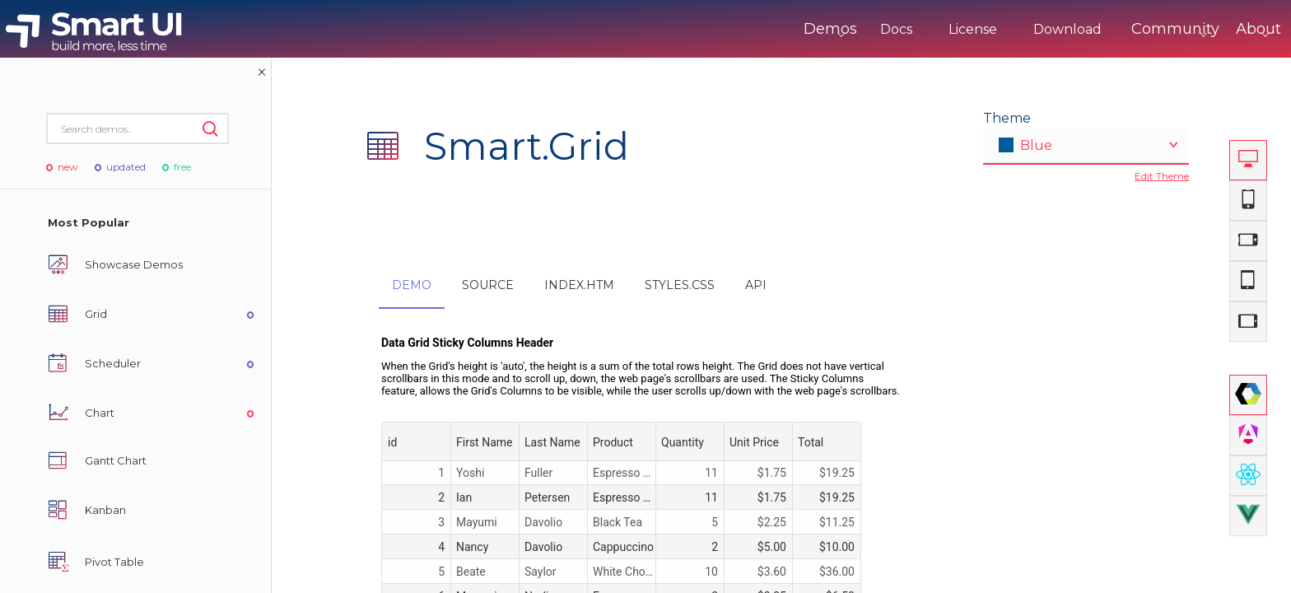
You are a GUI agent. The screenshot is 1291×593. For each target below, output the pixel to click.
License (904, 29)
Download (999, 29)
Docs (828, 29)
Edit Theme (1162, 176)
